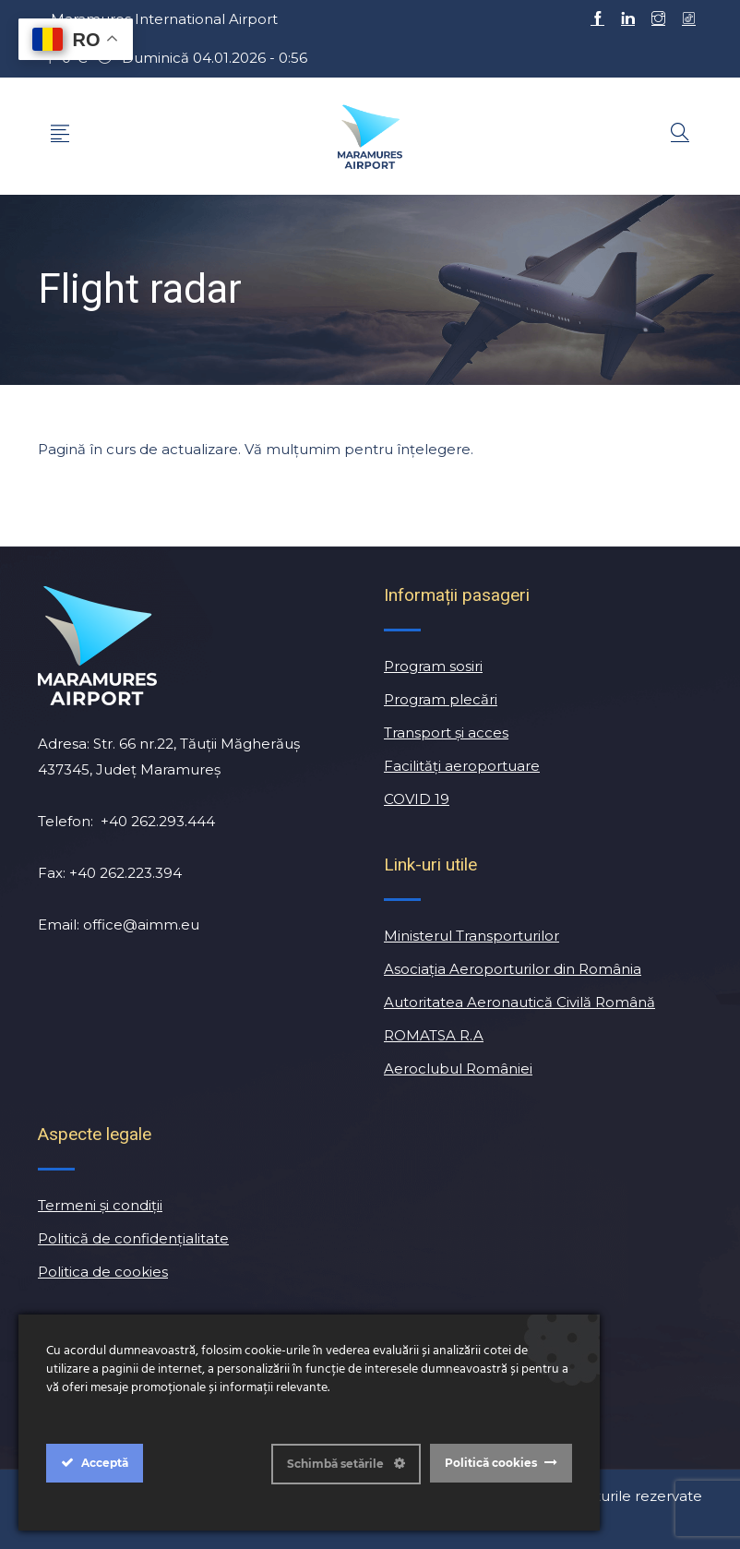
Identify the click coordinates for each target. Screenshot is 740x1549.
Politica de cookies (103, 1271)
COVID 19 (416, 799)
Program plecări (440, 699)
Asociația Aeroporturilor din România (512, 969)
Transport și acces (446, 732)
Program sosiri (433, 666)
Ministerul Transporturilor (471, 935)
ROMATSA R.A (433, 1035)
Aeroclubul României (458, 1068)
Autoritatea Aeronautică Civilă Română (519, 1002)
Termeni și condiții (100, 1205)
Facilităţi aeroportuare (462, 765)
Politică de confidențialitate (133, 1238)
